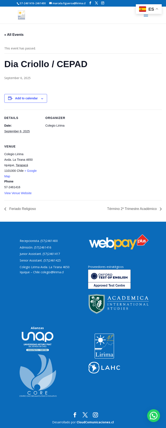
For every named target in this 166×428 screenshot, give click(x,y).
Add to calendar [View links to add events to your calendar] (26, 98)
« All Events (14, 34)
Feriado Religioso (22, 209)
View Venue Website (18, 193)
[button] (153, 415)
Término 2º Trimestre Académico (132, 209)
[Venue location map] (67, 167)
